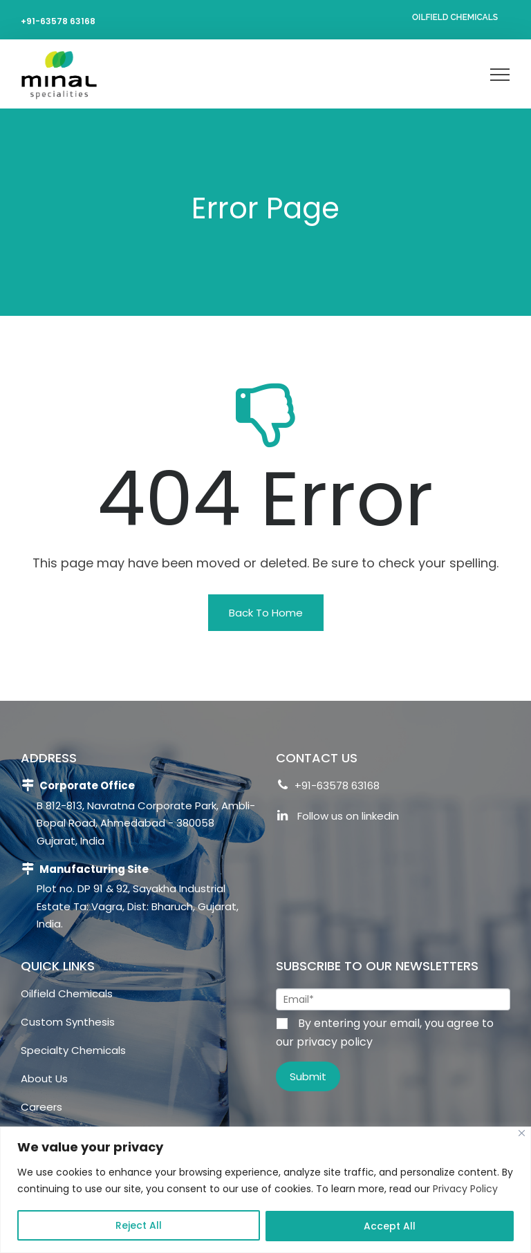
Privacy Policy (465, 1189)
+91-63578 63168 (58, 21)
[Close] (522, 1133)
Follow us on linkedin (337, 818)
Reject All (138, 1226)
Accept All (390, 1226)
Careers (41, 1107)
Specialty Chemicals (73, 1050)
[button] (266, 612)
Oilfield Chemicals (455, 17)
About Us (44, 1078)
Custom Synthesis (68, 1022)
